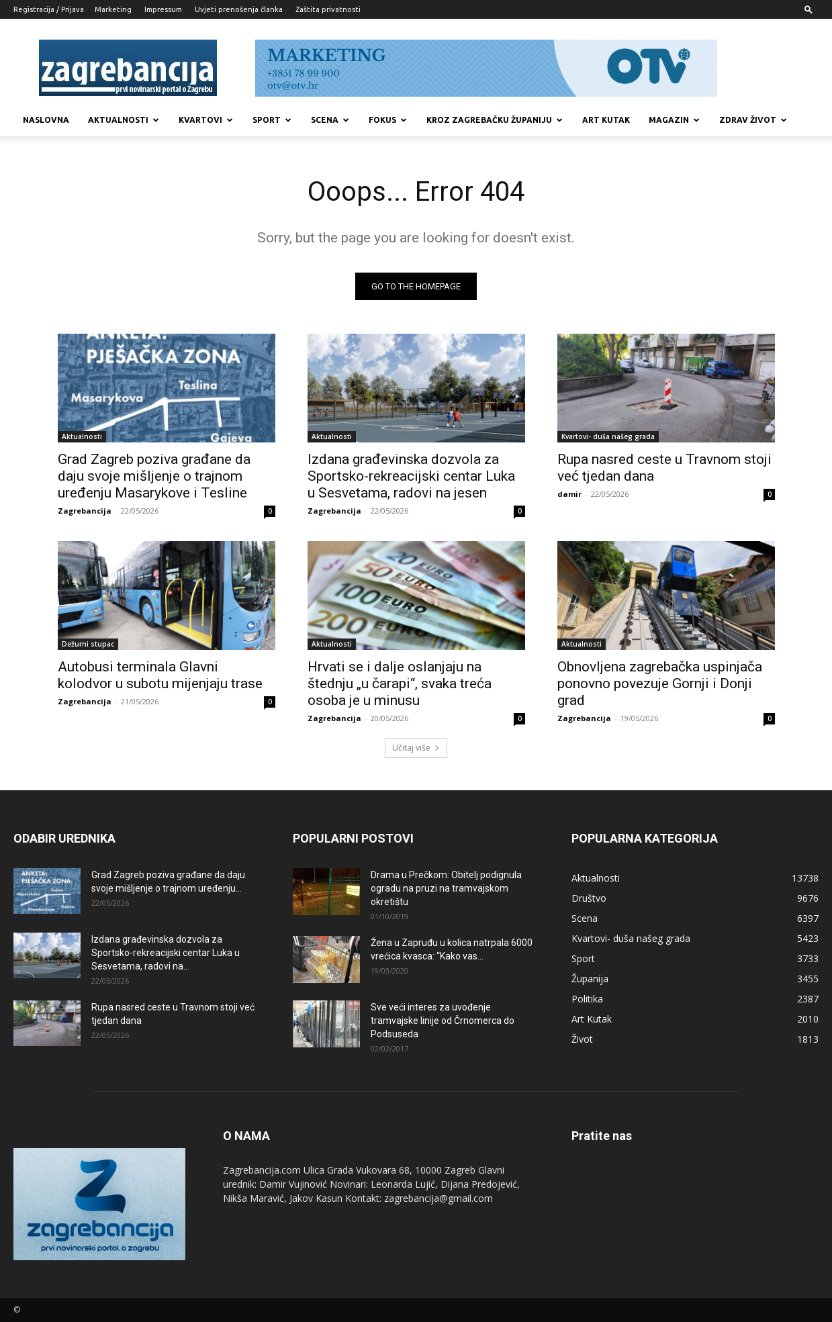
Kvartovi (206, 119)
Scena (330, 119)
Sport (271, 119)
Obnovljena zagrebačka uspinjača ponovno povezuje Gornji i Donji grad (659, 683)
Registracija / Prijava (48, 9)
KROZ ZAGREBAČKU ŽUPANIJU (494, 119)
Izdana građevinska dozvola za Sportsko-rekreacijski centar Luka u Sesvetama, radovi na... (165, 953)
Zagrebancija (84, 511)
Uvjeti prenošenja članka (239, 9)
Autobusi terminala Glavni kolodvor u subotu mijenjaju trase (160, 675)
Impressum (163, 9)
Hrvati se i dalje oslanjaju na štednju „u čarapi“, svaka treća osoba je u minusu (400, 683)
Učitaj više (416, 747)
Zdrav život (753, 119)
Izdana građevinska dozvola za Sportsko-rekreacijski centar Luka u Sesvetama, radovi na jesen (411, 476)
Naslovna (46, 119)
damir (569, 494)
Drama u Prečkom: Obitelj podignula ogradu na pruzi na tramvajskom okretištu (446, 888)
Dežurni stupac (88, 644)
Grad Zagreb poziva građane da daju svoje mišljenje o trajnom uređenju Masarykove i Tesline (154, 476)
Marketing (113, 9)
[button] (808, 9)
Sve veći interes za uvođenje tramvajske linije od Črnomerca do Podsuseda (442, 1020)
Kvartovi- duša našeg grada (608, 436)
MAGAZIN (674, 119)
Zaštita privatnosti (328, 9)
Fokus (388, 119)
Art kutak (606, 119)
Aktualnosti (123, 119)
